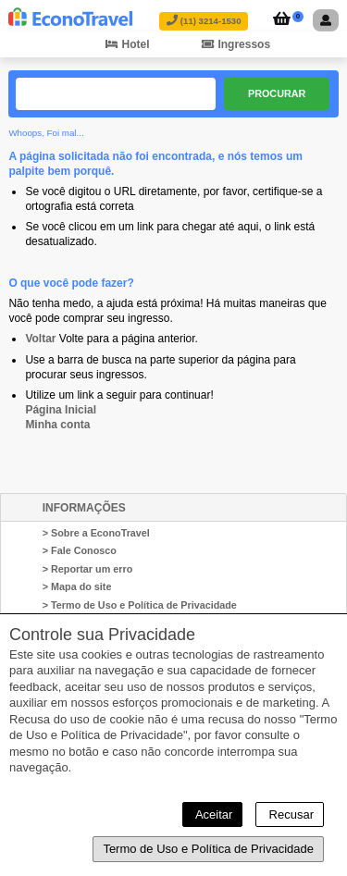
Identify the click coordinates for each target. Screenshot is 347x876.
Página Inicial (60, 409)
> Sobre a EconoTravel (96, 532)
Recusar (290, 814)
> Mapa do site (77, 586)
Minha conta (57, 424)
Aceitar (212, 814)
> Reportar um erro (88, 568)
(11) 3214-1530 (204, 21)
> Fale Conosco (80, 550)
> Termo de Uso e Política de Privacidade (140, 605)
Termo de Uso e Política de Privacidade (208, 849)
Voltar (40, 338)
